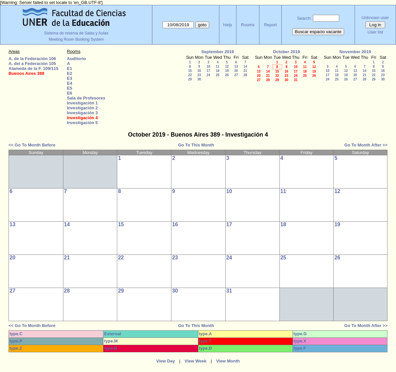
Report (270, 24)
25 (217, 75)
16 (199, 71)
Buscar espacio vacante (318, 31)
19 (227, 71)
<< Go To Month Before (32, 144)
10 (208, 66)
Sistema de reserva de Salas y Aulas (76, 33)
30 (199, 79)
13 (236, 66)
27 (236, 75)
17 (208, 71)
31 (295, 80)
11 (217, 66)
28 (245, 75)
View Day (165, 361)
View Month (228, 361)
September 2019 (217, 51)
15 (190, 71)
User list (375, 32)
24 (208, 75)
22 (190, 75)
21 (245, 71)
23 (199, 75)
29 (190, 79)
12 (227, 66)
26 (227, 75)
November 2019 (355, 51)
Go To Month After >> (365, 144)
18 (217, 71)
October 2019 (286, 51)
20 (236, 71)
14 (245, 66)
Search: (304, 18)
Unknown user (375, 17)
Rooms (247, 24)
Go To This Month (196, 144)
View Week (196, 361)
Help (227, 24)
